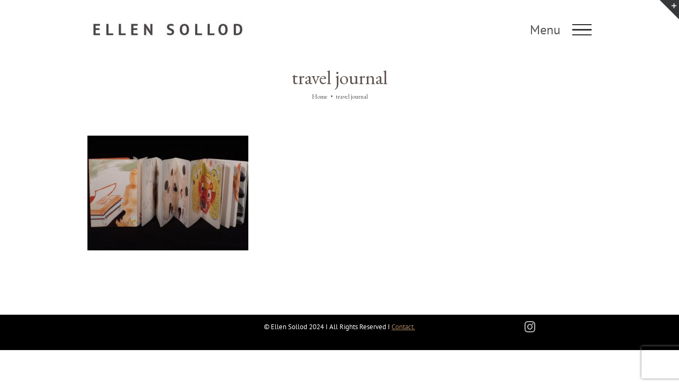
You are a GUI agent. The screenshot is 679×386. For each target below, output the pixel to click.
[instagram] (530, 327)
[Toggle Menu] (582, 30)
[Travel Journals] (167, 140)
